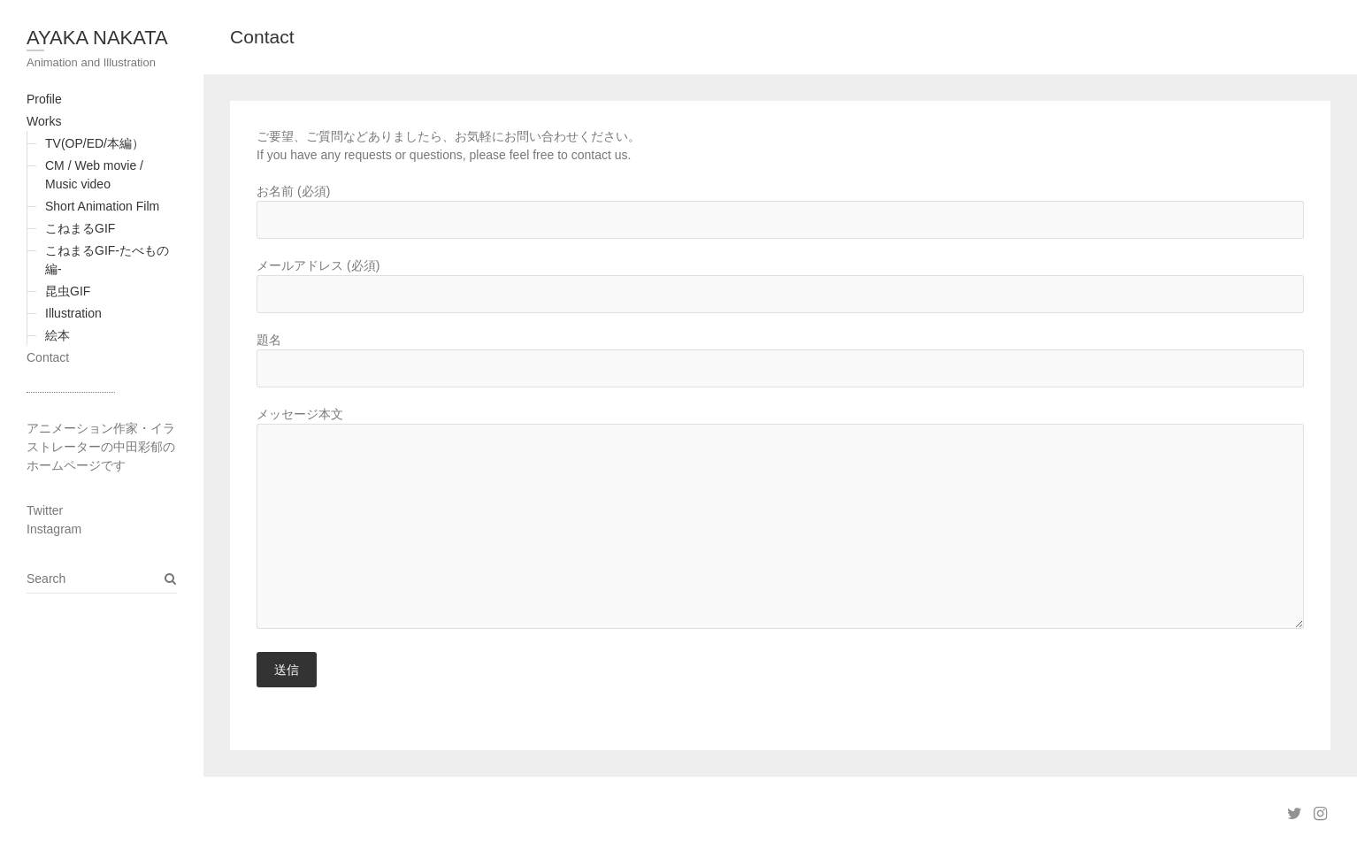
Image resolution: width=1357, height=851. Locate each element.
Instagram (54, 529)
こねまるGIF (80, 228)
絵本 (57, 335)
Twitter (45, 510)
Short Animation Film (102, 206)
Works (44, 121)
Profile (44, 99)
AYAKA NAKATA (97, 38)
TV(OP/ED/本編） (94, 143)
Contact (48, 357)
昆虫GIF (67, 291)
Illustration (73, 313)
